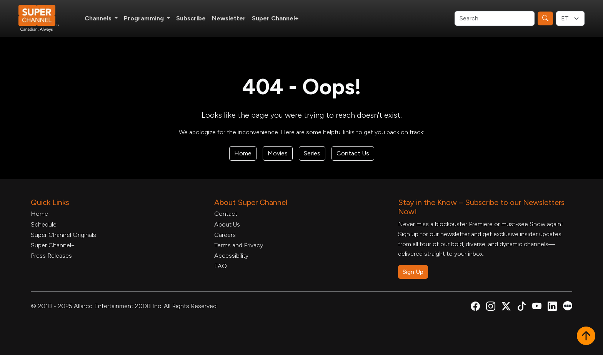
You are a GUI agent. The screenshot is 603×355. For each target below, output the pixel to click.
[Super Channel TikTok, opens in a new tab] (521, 307)
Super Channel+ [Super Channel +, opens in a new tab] (275, 18)
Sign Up (413, 271)
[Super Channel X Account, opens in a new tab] (506, 307)
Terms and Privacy (238, 245)
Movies (278, 153)
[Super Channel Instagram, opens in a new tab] (490, 307)
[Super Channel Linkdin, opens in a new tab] (552, 307)
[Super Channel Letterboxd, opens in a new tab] (567, 305)
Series (312, 153)
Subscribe (191, 18)
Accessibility (231, 255)
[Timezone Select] (570, 18)
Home (243, 153)
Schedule (44, 224)
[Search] (495, 18)
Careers (225, 234)
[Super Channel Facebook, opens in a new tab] (475, 307)
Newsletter (229, 18)
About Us (227, 224)
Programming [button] (144, 18)
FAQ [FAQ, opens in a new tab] (220, 266)
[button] (586, 336)
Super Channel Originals (63, 234)
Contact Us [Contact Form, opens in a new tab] (352, 153)
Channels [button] (99, 18)
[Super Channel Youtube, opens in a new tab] (536, 307)
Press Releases (51, 255)
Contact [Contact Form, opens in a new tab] (225, 213)
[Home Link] (43, 18)
